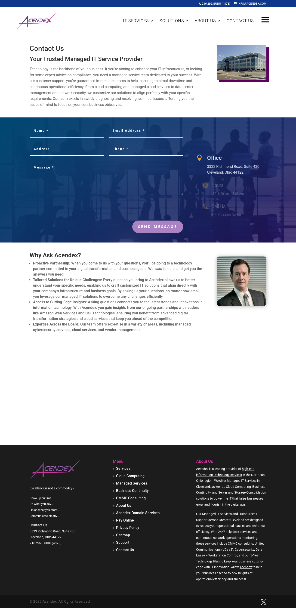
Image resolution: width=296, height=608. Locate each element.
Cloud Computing (130, 476)
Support (122, 542)
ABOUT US (205, 21)
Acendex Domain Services (138, 513)
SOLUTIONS (172, 21)
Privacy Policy (127, 527)
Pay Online (125, 520)
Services (123, 468)
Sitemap (123, 535)
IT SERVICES (136, 21)
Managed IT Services (242, 480)
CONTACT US (240, 21)
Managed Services (131, 483)
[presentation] (148, 209)
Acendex (246, 567)
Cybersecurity (244, 549)
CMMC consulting (240, 543)
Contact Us (125, 550)
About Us (123, 505)
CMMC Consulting (131, 498)
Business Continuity (132, 490)
